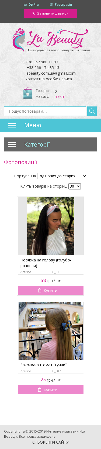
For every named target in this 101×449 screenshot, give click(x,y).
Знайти (92, 111)
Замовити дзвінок (52, 13)
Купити (50, 290)
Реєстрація (63, 4)
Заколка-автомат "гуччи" (43, 364)
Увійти (34, 4)
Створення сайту (50, 442)
